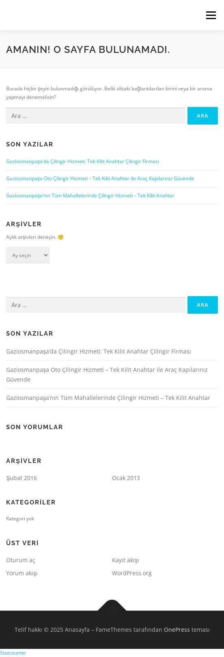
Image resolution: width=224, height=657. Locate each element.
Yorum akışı (22, 573)
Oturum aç (20, 560)
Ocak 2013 (126, 478)
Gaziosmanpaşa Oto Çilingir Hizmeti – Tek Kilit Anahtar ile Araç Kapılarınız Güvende (100, 178)
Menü (210, 15)
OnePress (177, 629)
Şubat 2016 (21, 478)
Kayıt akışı (125, 560)
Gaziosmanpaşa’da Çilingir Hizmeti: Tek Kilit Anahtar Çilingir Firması (82, 161)
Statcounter (13, 652)
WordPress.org (132, 573)
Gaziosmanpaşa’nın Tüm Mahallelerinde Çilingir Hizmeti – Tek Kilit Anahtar (90, 195)
